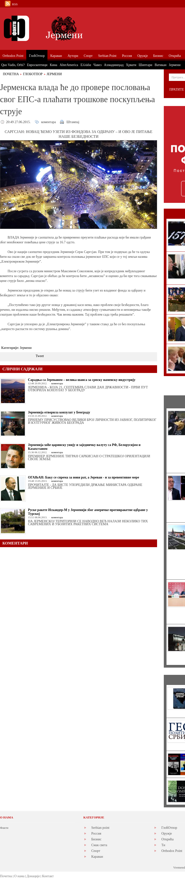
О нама (19, 876)
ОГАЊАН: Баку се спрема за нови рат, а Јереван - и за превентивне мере (83, 477)
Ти (163, 845)
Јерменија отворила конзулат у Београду (59, 412)
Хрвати (131, 65)
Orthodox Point (171, 851)
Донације (33, 876)
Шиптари (145, 65)
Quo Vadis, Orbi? (13, 65)
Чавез (97, 65)
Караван (97, 856)
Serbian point (100, 828)
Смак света (99, 845)
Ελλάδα (85, 65)
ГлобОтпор (32, 74)
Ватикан (160, 65)
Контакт (47, 876)
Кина (53, 65)
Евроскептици (37, 65)
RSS (15, 4)
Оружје (166, 833)
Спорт (95, 851)
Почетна (11, 74)
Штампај (72, 122)
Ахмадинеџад (114, 65)
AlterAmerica (68, 65)
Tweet (40, 356)
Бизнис (96, 839)
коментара (48, 122)
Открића (167, 839)
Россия (96, 833)
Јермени (54, 74)
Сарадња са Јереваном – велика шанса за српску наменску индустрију (81, 380)
